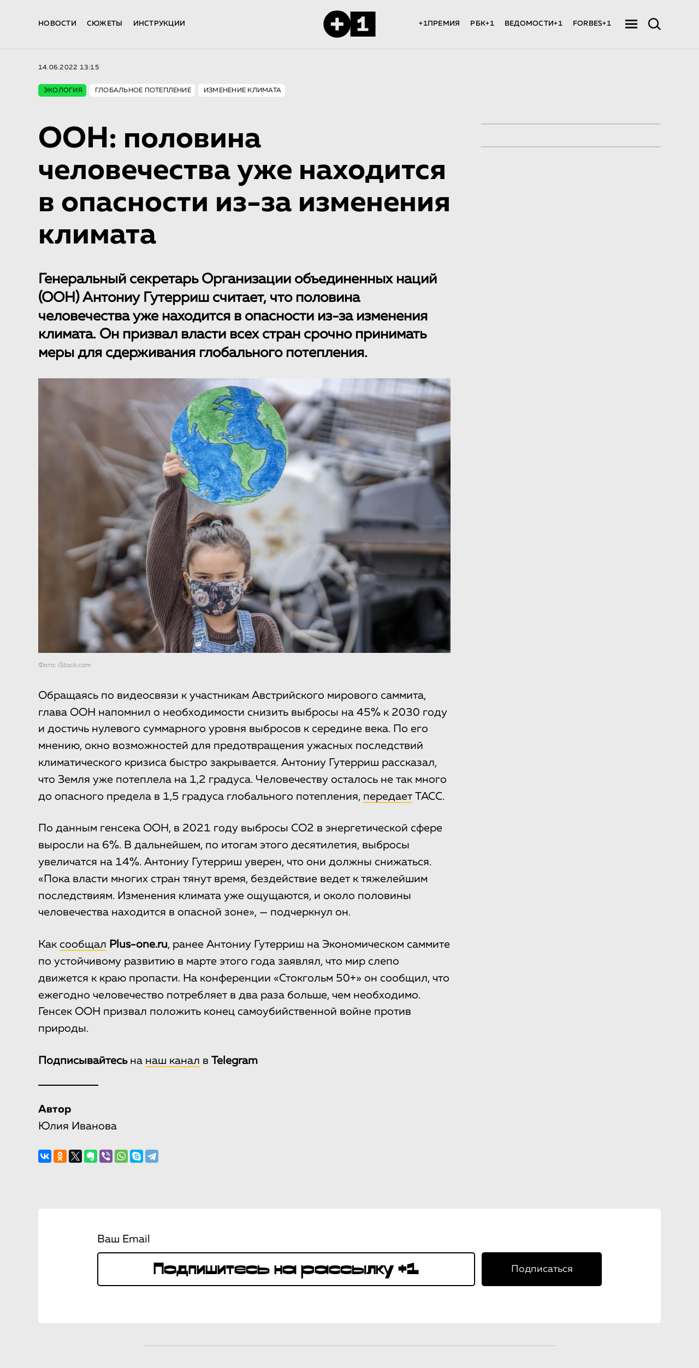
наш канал (172, 1060)
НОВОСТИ (57, 23)
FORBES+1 (592, 23)
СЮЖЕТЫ (105, 23)
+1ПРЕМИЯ (439, 23)
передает (387, 796)
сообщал (83, 944)
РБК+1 (482, 23)
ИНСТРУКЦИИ (159, 23)
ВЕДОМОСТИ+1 (533, 23)
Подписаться (542, 1269)
